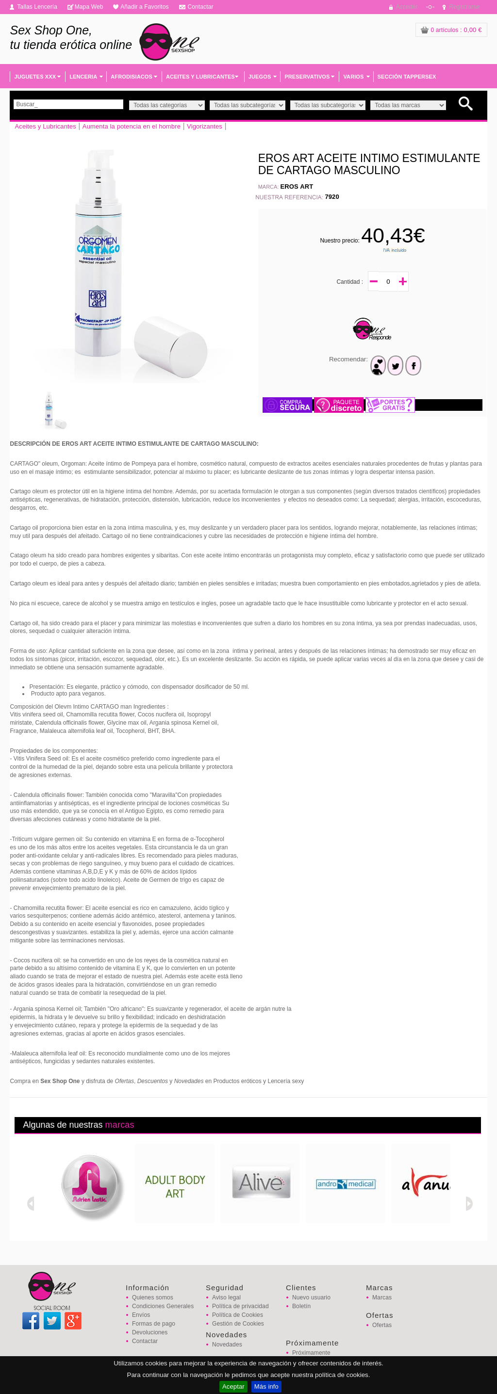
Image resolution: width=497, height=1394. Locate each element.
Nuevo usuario (311, 1297)
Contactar (200, 6)
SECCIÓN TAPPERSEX (407, 77)
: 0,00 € (451, 29)
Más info (266, 1386)
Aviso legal (226, 1297)
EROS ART (297, 186)
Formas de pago (153, 1323)
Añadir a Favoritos (144, 6)
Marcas (382, 1297)
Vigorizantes (204, 126)
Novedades (227, 1344)
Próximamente (311, 1352)
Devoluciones (149, 1332)
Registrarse (464, 6)
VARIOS (353, 77)
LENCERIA (83, 77)
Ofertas (382, 1325)
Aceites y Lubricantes (45, 126)
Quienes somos (152, 1297)
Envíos (141, 1315)
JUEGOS (259, 77)
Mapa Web (89, 6)
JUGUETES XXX (35, 77)
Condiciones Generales (163, 1306)
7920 (332, 196)
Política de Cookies (237, 1315)
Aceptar (233, 1386)
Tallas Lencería (37, 6)
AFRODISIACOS (131, 77)
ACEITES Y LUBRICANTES (200, 77)
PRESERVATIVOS (307, 77)
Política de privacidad (240, 1306)
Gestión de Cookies (238, 1323)
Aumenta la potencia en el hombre (132, 126)
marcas (119, 1125)
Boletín (301, 1306)
